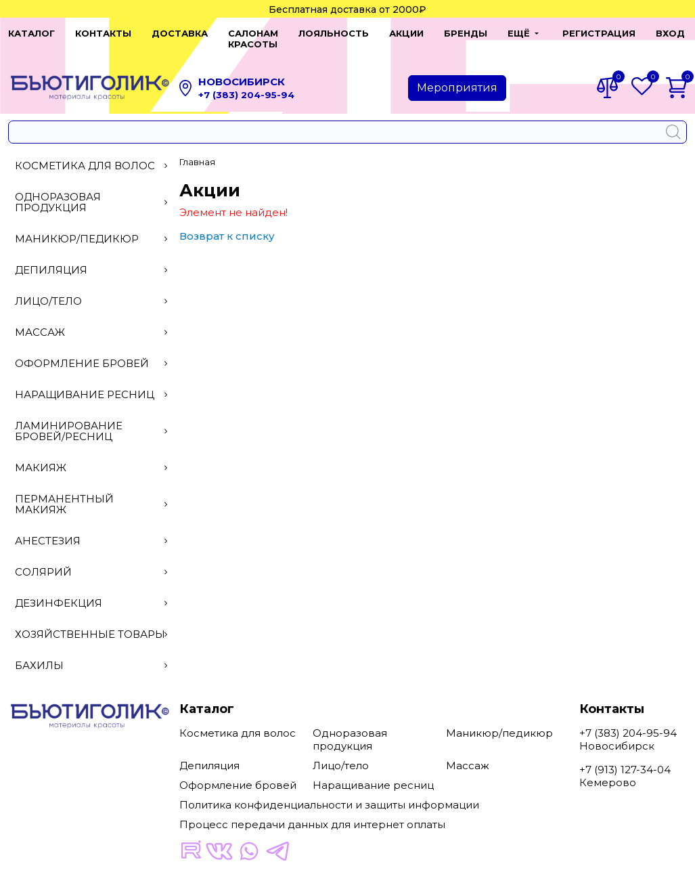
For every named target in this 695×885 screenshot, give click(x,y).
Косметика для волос (91, 154)
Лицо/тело (91, 290)
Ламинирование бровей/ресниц (91, 420)
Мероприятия (457, 76)
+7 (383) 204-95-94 (246, 84)
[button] (511, 33)
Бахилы (91, 654)
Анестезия (91, 529)
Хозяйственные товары (91, 623)
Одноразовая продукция (91, 191)
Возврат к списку (227, 225)
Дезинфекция (91, 592)
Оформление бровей (91, 352)
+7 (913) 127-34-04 (625, 758)
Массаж (91, 321)
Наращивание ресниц (91, 383)
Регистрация (590, 33)
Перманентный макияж (91, 493)
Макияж (91, 456)
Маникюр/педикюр (91, 227)
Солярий (91, 561)
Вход (662, 33)
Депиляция (91, 259)
